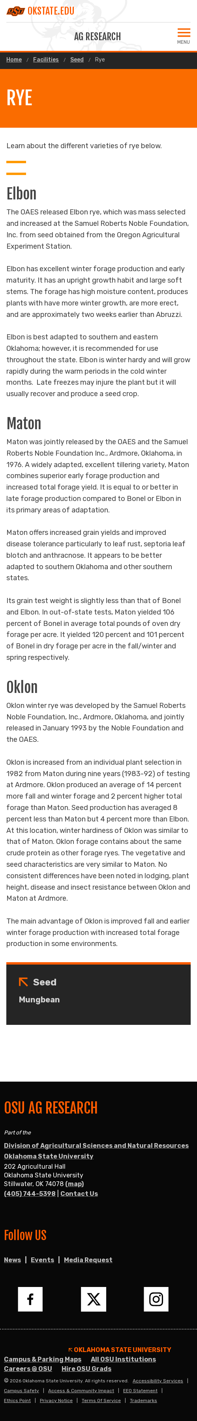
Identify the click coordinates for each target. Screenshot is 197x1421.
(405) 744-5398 (30, 1194)
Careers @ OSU (28, 1369)
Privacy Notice (56, 1400)
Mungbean (39, 999)
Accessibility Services (158, 1381)
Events (42, 1260)
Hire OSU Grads (86, 1369)
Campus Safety (21, 1390)
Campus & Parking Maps (42, 1359)
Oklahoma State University (49, 1156)
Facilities (46, 60)
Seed (77, 60)
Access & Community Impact (81, 1390)
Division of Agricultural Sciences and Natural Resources (96, 1145)
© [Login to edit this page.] (6, 1381)
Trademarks (143, 1400)
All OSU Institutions (123, 1359)
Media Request (88, 1260)
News (12, 1260)
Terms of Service (101, 1400)
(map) (74, 1184)
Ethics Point (17, 1400)
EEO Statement (140, 1390)
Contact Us (79, 1194)
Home (14, 60)
